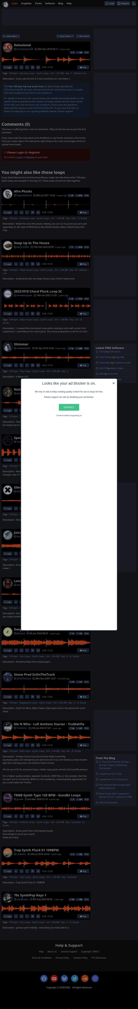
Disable (69, 407)
